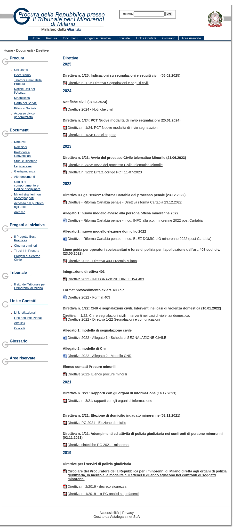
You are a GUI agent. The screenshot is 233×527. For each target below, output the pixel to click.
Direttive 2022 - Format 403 (89, 297)
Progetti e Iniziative (27, 225)
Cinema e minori (25, 245)
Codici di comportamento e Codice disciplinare (27, 185)
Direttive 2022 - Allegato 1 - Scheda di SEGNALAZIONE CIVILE (117, 338)
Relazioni (20, 147)
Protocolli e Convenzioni (22, 154)
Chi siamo (21, 70)
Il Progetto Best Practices (25, 238)
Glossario (18, 341)
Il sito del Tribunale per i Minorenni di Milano (30, 286)
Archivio (19, 212)
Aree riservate (22, 358)
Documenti (24, 50)
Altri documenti (24, 176)
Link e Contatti (23, 301)
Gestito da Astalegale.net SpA (116, 517)
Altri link (19, 323)
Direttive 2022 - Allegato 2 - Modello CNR (99, 356)
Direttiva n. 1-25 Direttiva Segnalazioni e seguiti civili (108, 83)
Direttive (42, 50)
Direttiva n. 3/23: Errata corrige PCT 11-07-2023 (105, 172)
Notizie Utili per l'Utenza (24, 90)
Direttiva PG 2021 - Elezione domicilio (97, 423)
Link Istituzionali (25, 312)
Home (8, 50)
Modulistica (22, 98)
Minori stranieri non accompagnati (27, 196)
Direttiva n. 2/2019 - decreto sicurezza (97, 486)
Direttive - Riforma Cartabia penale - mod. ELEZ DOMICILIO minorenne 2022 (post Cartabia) (139, 239)
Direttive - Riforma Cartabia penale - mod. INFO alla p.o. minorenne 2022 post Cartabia (135, 220)
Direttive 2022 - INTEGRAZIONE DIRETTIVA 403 (106, 279)
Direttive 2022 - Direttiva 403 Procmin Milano (102, 261)
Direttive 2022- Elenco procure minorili (97, 374)
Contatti (19, 328)
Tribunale (18, 272)
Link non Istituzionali (28, 318)
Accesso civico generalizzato (24, 115)
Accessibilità (109, 513)
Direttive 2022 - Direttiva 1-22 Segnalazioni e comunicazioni (114, 319)
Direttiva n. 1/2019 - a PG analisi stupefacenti (103, 494)
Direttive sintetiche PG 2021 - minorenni (98, 445)
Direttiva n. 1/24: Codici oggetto (92, 135)
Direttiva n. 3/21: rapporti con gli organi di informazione (110, 401)
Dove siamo (22, 75)
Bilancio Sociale (25, 108)
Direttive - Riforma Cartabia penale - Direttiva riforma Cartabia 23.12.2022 (125, 202)
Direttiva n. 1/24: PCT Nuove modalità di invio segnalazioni (113, 128)
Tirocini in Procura (26, 250)
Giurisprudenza (24, 171)
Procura (17, 58)
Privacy (128, 513)
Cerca (128, 14)
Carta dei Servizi (25, 103)
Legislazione (23, 166)
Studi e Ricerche (25, 161)
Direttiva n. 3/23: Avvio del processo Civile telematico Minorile (115, 165)
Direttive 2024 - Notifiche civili (90, 109)
